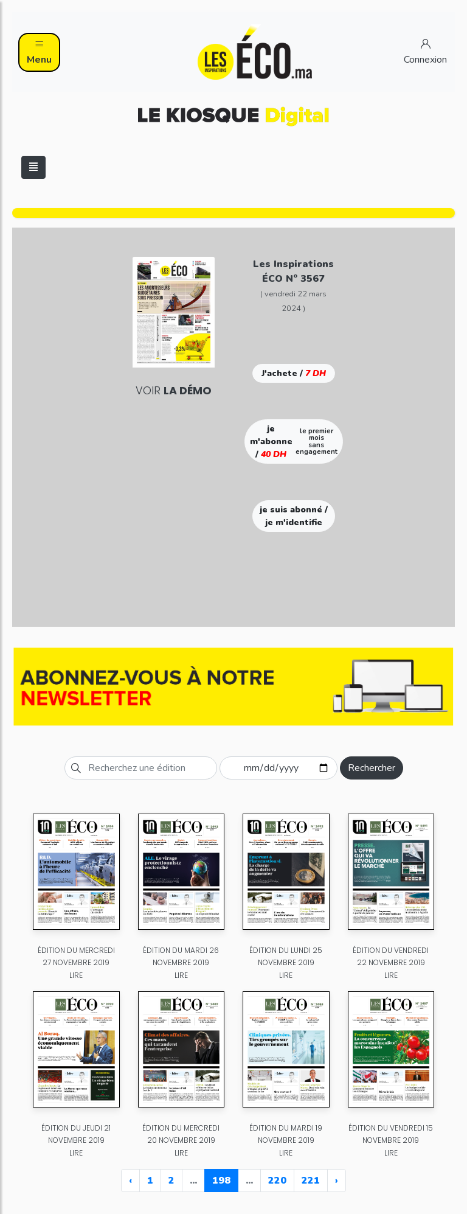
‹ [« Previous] (130, 1180)
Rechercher (371, 768)
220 (277, 1180)
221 (311, 1180)
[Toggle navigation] (33, 167)
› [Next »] (336, 1180)
